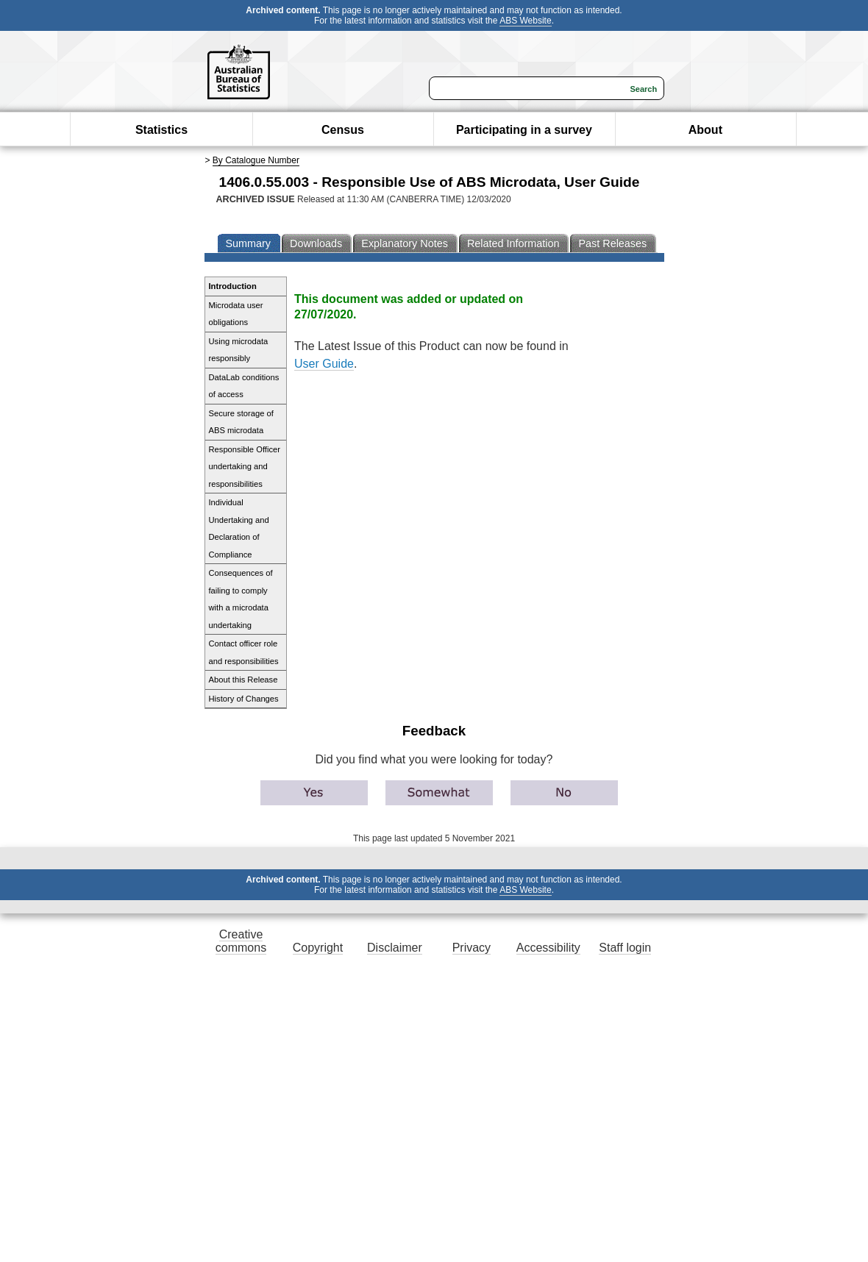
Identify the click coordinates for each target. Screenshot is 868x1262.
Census (342, 130)
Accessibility (548, 947)
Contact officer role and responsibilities (244, 652)
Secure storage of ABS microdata (241, 422)
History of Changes (244, 698)
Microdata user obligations (236, 314)
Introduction (233, 286)
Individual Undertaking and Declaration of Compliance (239, 528)
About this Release (243, 679)
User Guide (324, 363)
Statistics (161, 130)
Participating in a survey (524, 130)
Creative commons (241, 941)
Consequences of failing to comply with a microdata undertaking (241, 599)
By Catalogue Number (256, 160)
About (705, 130)
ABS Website (525, 20)
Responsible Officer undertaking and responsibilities (244, 466)
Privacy (471, 947)
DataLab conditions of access (244, 386)
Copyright (318, 947)
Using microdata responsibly (238, 350)
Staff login (625, 947)
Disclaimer (394, 947)
